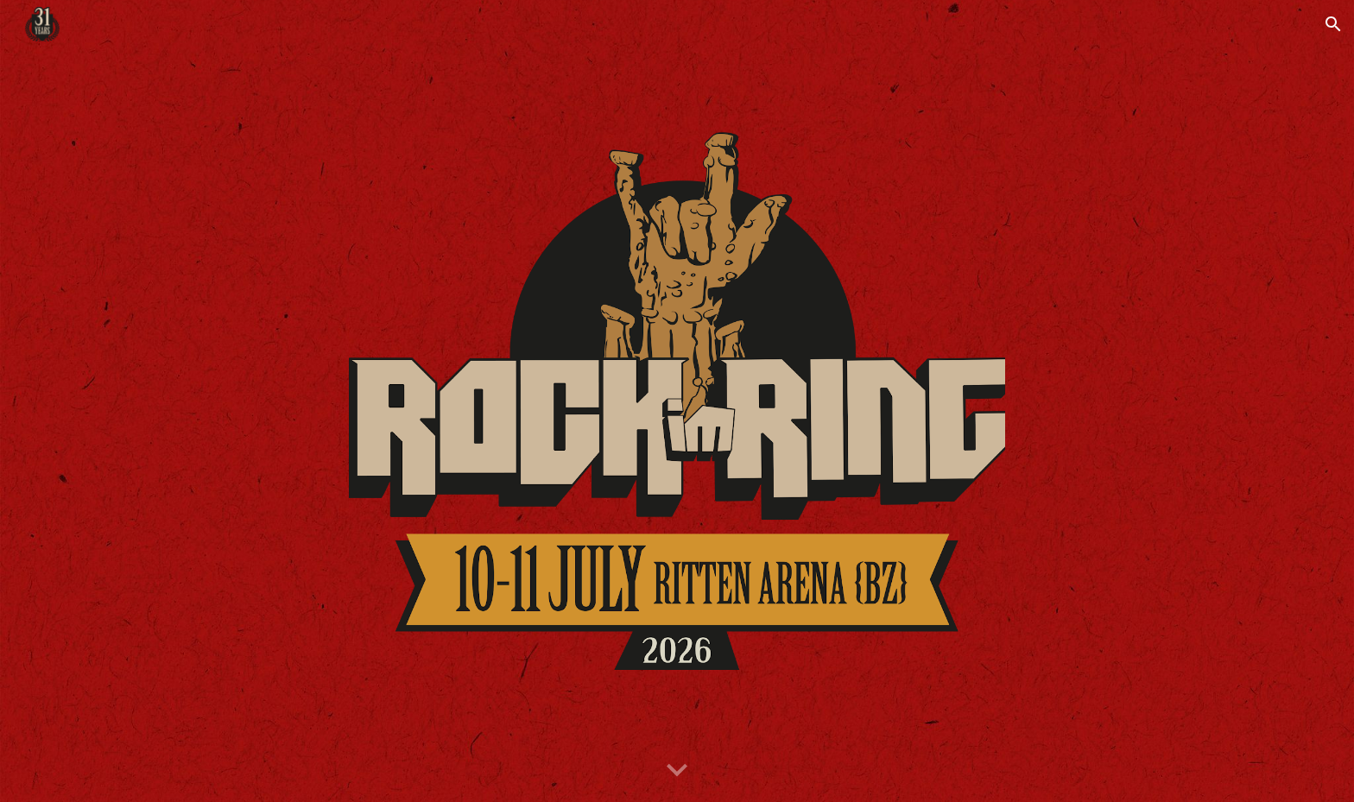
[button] (1333, 24)
